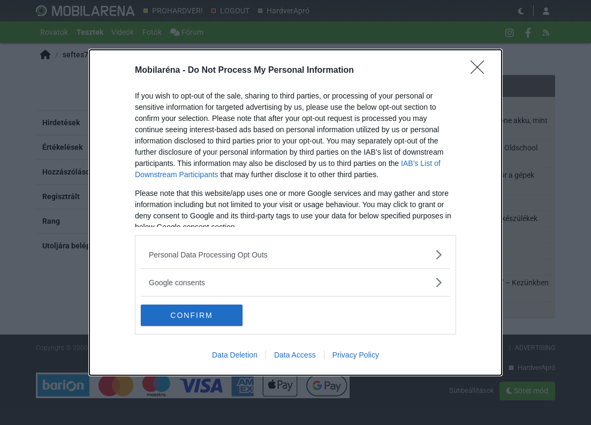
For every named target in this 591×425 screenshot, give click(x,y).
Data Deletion (234, 355)
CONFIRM (191, 315)
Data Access (295, 355)
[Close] (481, 70)
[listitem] (295, 254)
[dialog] (295, 212)
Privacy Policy (355, 355)
